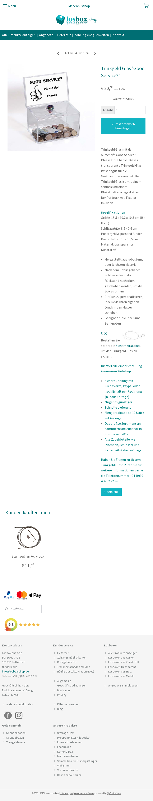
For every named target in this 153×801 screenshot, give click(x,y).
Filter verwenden (68, 704)
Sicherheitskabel (128, 346)
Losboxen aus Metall (121, 676)
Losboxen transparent (122, 667)
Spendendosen (16, 733)
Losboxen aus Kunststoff (123, 662)
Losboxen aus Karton (121, 657)
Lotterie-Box (65, 751)
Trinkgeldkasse (15, 742)
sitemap (64, 793)
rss (71, 793)
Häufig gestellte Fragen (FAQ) (75, 671)
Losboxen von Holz (120, 671)
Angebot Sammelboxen (123, 685)
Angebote (46, 35)
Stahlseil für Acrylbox (27, 556)
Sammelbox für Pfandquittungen (77, 761)
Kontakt (118, 35)
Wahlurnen (63, 765)
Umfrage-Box (65, 733)
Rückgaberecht (66, 662)
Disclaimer (63, 690)
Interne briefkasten (69, 742)
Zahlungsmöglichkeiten (91, 35)
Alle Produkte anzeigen (19, 35)
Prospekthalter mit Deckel (73, 737)
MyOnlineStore (114, 793)
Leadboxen (64, 747)
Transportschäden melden (73, 667)
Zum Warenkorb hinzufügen (123, 126)
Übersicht (111, 492)
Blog (60, 709)
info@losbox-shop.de (15, 671)
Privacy (61, 695)
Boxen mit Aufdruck (69, 775)
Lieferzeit (64, 35)
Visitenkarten (65, 770)
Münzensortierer (67, 756)
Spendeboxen (15, 737)
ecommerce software (84, 793)
